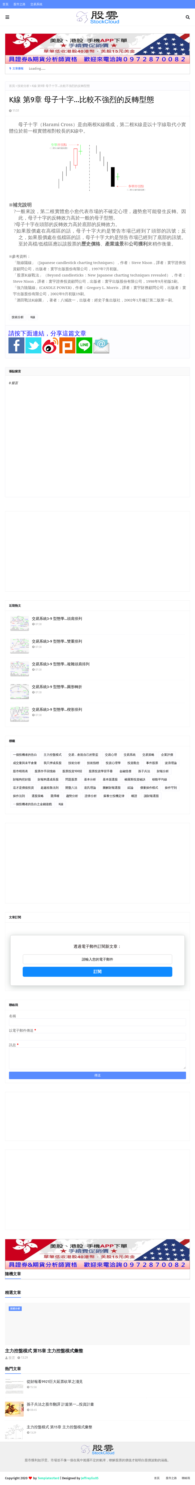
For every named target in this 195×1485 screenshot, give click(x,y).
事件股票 (152, 763)
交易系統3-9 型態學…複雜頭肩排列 (61, 664)
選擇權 (54, 796)
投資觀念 (133, 763)
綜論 (130, 787)
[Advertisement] (97, 551)
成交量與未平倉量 (25, 763)
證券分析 (91, 796)
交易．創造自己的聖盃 (83, 754)
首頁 (5, 4)
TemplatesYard (48, 1478)
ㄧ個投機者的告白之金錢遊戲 (32, 804)
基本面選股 (110, 779)
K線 (32, 317)
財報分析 (163, 771)
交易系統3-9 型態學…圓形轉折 (57, 687)
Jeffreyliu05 (89, 1478)
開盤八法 (71, 787)
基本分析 (90, 779)
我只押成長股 (53, 763)
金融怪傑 (125, 771)
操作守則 (171, 787)
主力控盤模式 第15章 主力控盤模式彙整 (44, 1351)
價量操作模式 (149, 787)
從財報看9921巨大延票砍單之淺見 (55, 1381)
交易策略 (148, 754)
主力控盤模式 (53, 754)
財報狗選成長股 (48, 779)
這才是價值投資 (23, 787)
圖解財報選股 (112, 787)
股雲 (11, 1358)
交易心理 (111, 754)
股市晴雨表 (20, 771)
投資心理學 (113, 763)
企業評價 (167, 754)
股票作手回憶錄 (45, 771)
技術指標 (93, 763)
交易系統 (36, 4)
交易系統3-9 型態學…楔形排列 (57, 709)
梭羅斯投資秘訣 (134, 779)
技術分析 (23, 86)
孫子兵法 (144, 771)
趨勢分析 (72, 796)
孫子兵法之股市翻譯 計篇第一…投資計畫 (60, 1404)
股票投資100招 (72, 771)
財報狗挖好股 (22, 779)
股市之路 (19, 4)
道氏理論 (90, 787)
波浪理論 (171, 763)
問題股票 (71, 779)
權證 (134, 796)
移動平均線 (159, 779)
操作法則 (19, 796)
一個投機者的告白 (25, 754)
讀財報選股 (151, 796)
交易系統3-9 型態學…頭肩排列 (57, 618)
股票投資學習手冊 (101, 771)
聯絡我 (186, 1478)
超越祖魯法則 (50, 787)
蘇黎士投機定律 (113, 796)
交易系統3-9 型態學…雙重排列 (57, 641)
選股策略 (38, 796)
